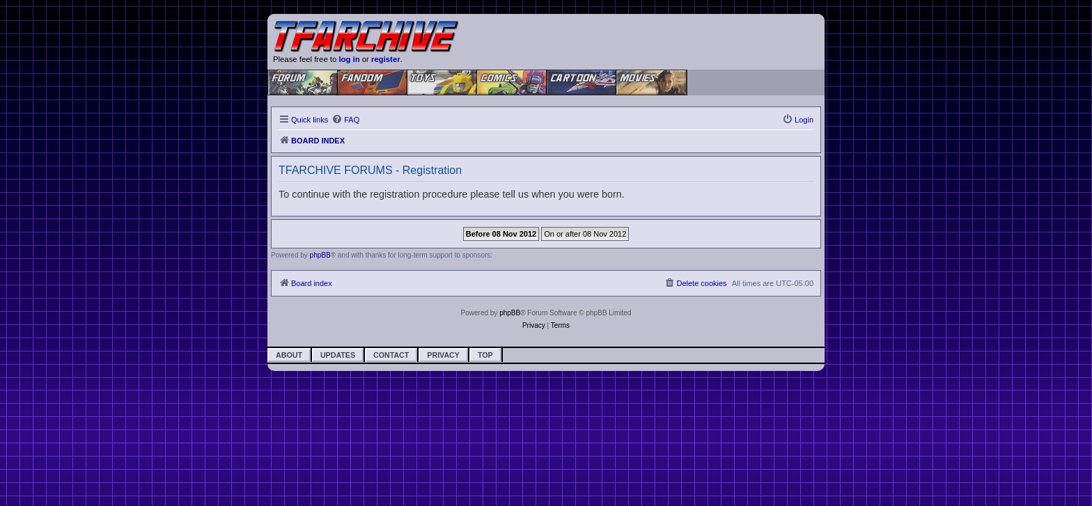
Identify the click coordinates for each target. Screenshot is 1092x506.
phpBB (320, 255)
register (385, 59)
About (289, 355)
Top (485, 355)
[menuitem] (345, 119)
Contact (391, 355)
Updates (337, 355)
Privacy (443, 355)
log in (348, 59)
